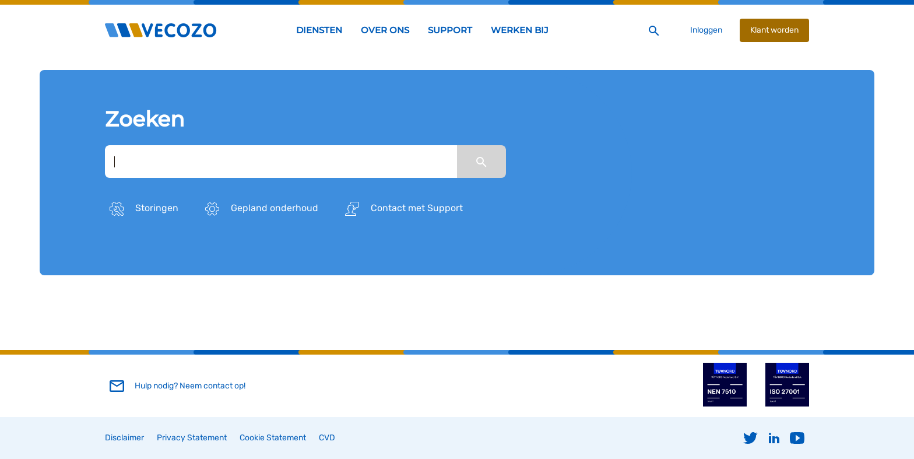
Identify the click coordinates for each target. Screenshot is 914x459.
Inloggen (706, 30)
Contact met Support (401, 208)
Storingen (141, 208)
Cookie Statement (273, 438)
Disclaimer (124, 438)
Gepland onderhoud (259, 208)
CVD (327, 438)
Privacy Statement (192, 438)
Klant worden (774, 30)
